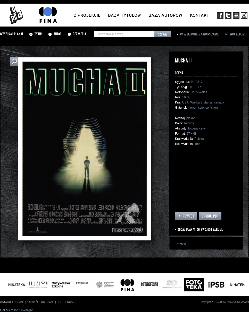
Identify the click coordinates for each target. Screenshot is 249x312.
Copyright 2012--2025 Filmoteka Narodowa (224, 302)
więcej (181, 243)
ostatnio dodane (12, 302)
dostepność (65, 302)
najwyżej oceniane (40, 302)
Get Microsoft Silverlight (16, 310)
